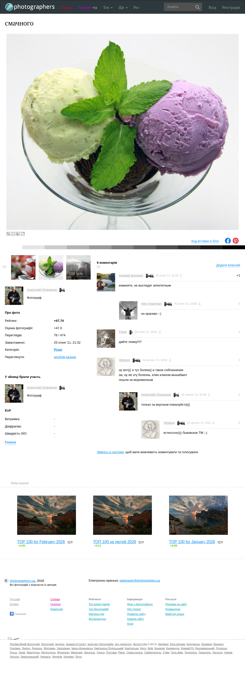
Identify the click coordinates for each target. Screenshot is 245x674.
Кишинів (159, 648)
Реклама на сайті (176, 604)
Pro (136, 7)
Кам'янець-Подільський (108, 648)
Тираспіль (204, 652)
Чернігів (57, 656)
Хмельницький (30, 656)
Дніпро (26, 648)
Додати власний (228, 265)
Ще (123, 7)
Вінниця (218, 644)
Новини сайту (135, 618)
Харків (228, 652)
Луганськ (221, 648)
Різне (58, 349)
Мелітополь (48, 652)
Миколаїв (77, 652)
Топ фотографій (99, 609)
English (14, 604)
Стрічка (65, 7)
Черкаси (45, 656)
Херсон (14, 656)
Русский (15, 599)
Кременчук (172, 648)
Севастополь (134, 652)
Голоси (10, 442)
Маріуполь (33, 652)
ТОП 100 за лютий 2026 (114, 542)
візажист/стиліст (76, 644)
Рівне (121, 652)
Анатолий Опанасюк (42, 289)
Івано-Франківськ (82, 648)
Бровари (206, 644)
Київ (150, 648)
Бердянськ (193, 644)
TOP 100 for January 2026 (192, 542)
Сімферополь (152, 652)
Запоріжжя (63, 648)
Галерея (87, 7)
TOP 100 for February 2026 (41, 542)
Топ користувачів (99, 604)
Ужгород (217, 652)
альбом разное (65, 357)
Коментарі (56, 609)
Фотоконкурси (97, 618)
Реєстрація (231, 7)
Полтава (111, 652)
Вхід (212, 7)
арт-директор (123, 644)
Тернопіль (190, 652)
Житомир (49, 648)
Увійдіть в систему (110, 452)
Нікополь (89, 652)
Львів (22, 652)
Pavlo (123, 332)
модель (60, 644)
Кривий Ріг (187, 648)
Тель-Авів (177, 652)
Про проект (134, 609)
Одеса (100, 652)
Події (130, 623)
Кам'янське (132, 648)
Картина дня (96, 613)
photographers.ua (22, 581)
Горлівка (15, 648)
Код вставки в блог (205, 241)
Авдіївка (163, 644)
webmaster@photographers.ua (140, 580)
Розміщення (172, 609)
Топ (108, 7)
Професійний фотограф (25, 644)
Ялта (78, 656)
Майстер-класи (174, 613)
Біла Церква (177, 644)
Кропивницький (204, 648)
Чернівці (68, 656)
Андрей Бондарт (131, 275)
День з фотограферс (140, 604)
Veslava (124, 360)
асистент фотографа (100, 644)
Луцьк (13, 652)
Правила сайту (136, 613)
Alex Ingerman (151, 303)
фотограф (47, 644)
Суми (166, 652)
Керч (143, 648)
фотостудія (140, 644)
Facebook (18, 613)
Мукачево (63, 652)
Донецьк (37, 648)
